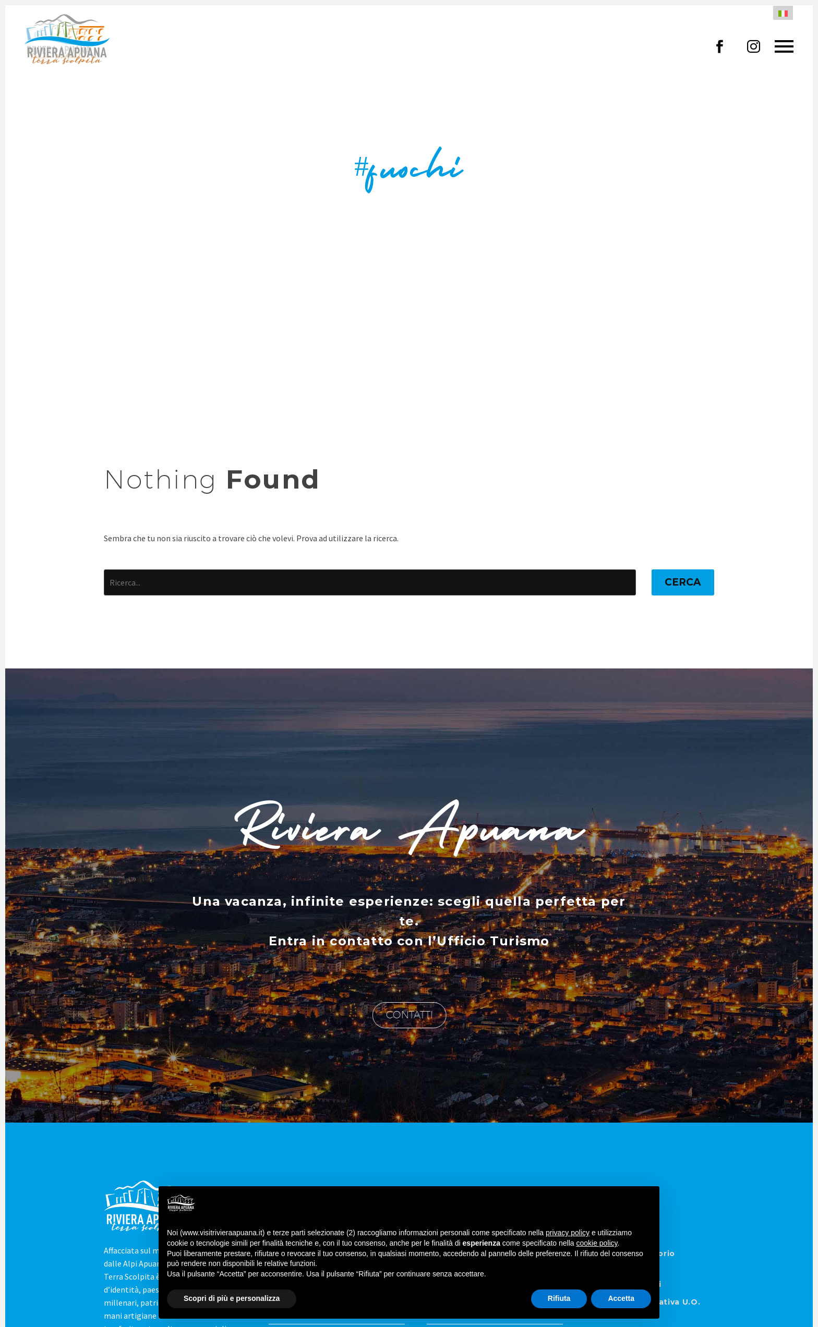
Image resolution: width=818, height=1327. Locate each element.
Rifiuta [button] (559, 1298)
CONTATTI (412, 1014)
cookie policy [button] (596, 1243)
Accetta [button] (621, 1298)
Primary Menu (784, 46)
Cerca (683, 582)
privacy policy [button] (568, 1232)
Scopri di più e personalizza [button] (232, 1298)
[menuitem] (783, 13)
